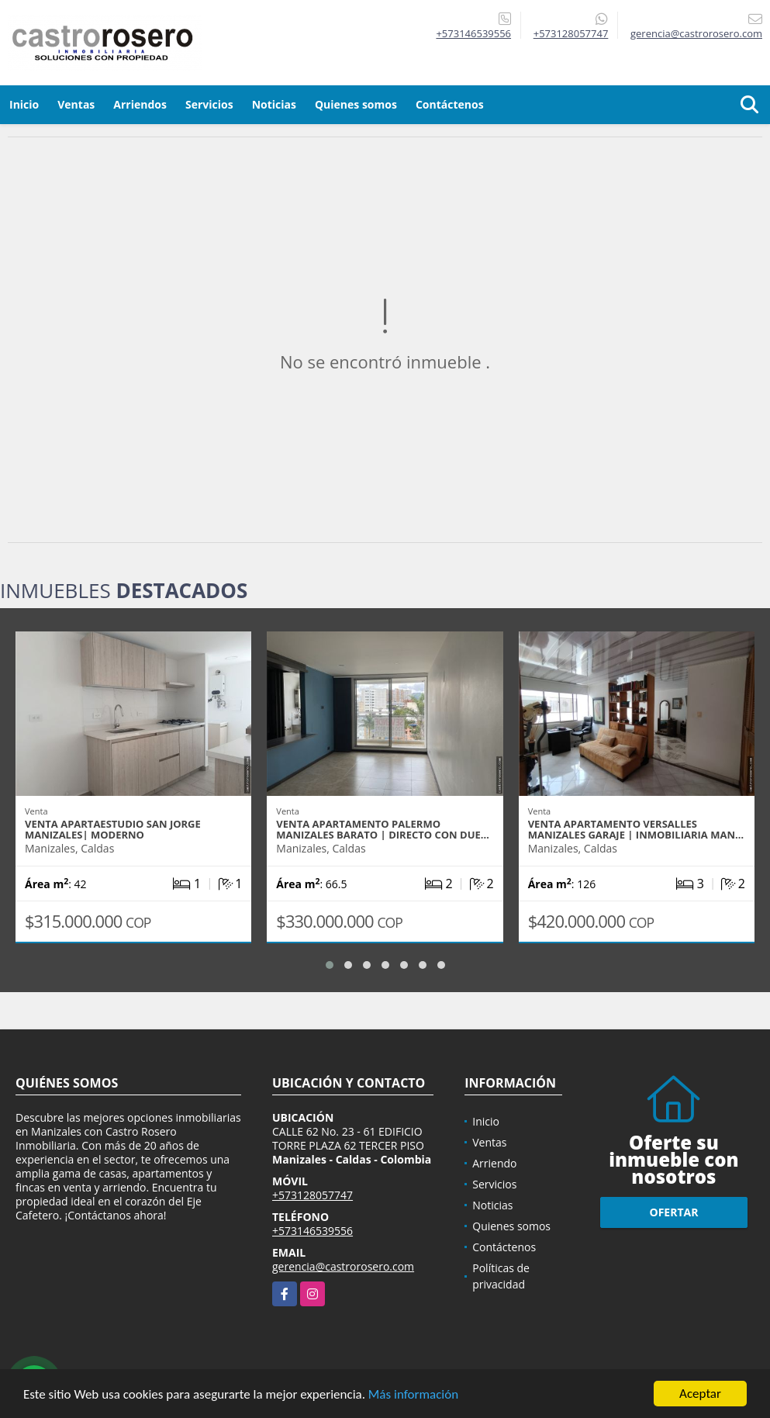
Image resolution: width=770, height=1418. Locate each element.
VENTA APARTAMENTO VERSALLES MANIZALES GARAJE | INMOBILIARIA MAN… (636, 829)
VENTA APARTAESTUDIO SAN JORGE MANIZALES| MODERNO (113, 829)
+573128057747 (571, 33)
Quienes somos (356, 104)
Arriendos (140, 104)
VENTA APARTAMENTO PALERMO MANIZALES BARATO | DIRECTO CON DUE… (382, 829)
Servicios (209, 104)
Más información (413, 1395)
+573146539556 (473, 33)
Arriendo (494, 1163)
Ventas (76, 104)
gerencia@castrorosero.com (343, 1266)
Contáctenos (450, 104)
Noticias (274, 104)
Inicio (24, 104)
